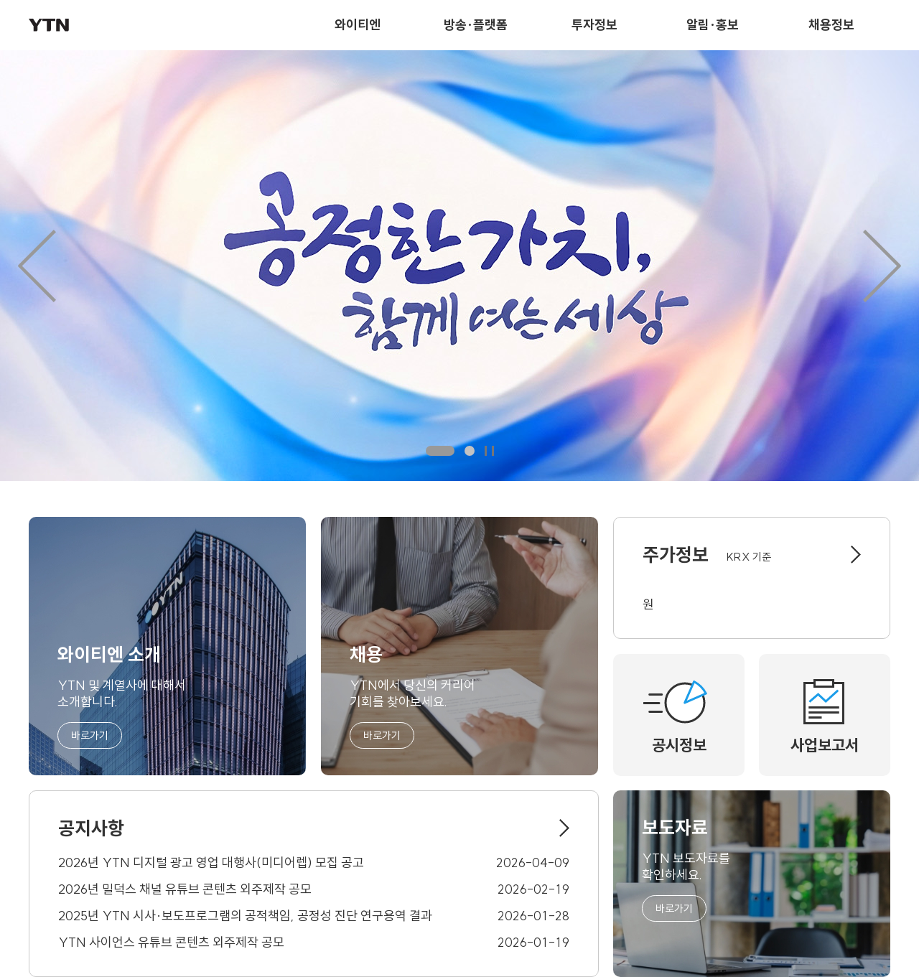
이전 (37, 266)
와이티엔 (358, 25)
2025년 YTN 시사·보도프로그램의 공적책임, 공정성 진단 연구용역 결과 (245, 915)
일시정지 (489, 451)
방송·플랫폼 (476, 25)
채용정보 (831, 25)
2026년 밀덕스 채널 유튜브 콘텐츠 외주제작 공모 (185, 889)
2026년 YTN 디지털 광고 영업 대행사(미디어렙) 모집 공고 (211, 862)
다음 (882, 266)
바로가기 (89, 735)
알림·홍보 (712, 25)
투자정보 (594, 25)
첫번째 (440, 451)
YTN (49, 25)
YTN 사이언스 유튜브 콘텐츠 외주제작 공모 (171, 942)
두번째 (470, 451)
